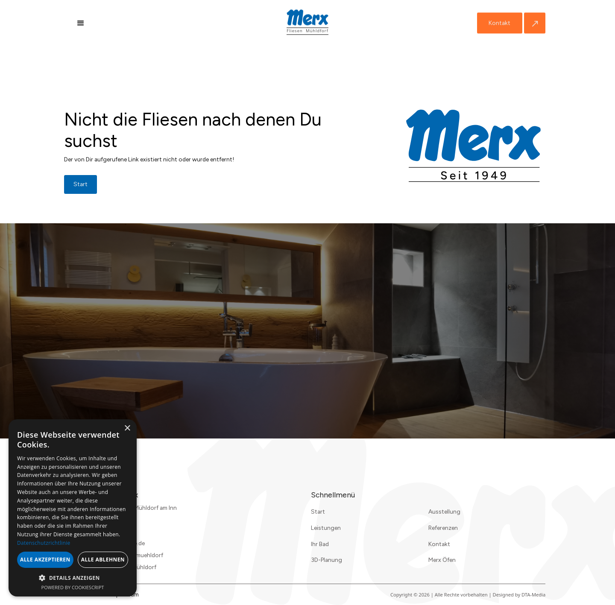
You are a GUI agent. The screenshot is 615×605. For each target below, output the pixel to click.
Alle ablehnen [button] (103, 559)
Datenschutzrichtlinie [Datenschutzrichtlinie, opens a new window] (43, 543)
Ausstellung (444, 511)
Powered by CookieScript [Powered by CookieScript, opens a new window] (72, 587)
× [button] (127, 428)
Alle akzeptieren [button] (45, 559)
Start (318, 511)
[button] (81, 23)
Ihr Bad (320, 544)
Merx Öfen (442, 559)
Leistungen (326, 527)
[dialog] (73, 507)
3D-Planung (326, 559)
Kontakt (499, 23)
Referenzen (443, 527)
